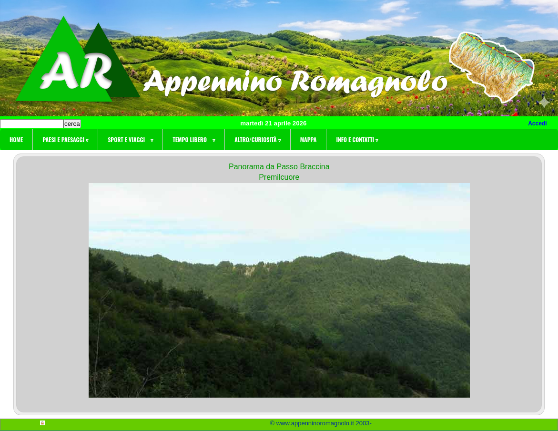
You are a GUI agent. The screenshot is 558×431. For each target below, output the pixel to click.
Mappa (308, 139)
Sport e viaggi (130, 139)
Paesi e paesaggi (65, 139)
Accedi (537, 123)
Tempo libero (193, 139)
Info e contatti (357, 139)
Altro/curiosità (257, 139)
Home (16, 139)
